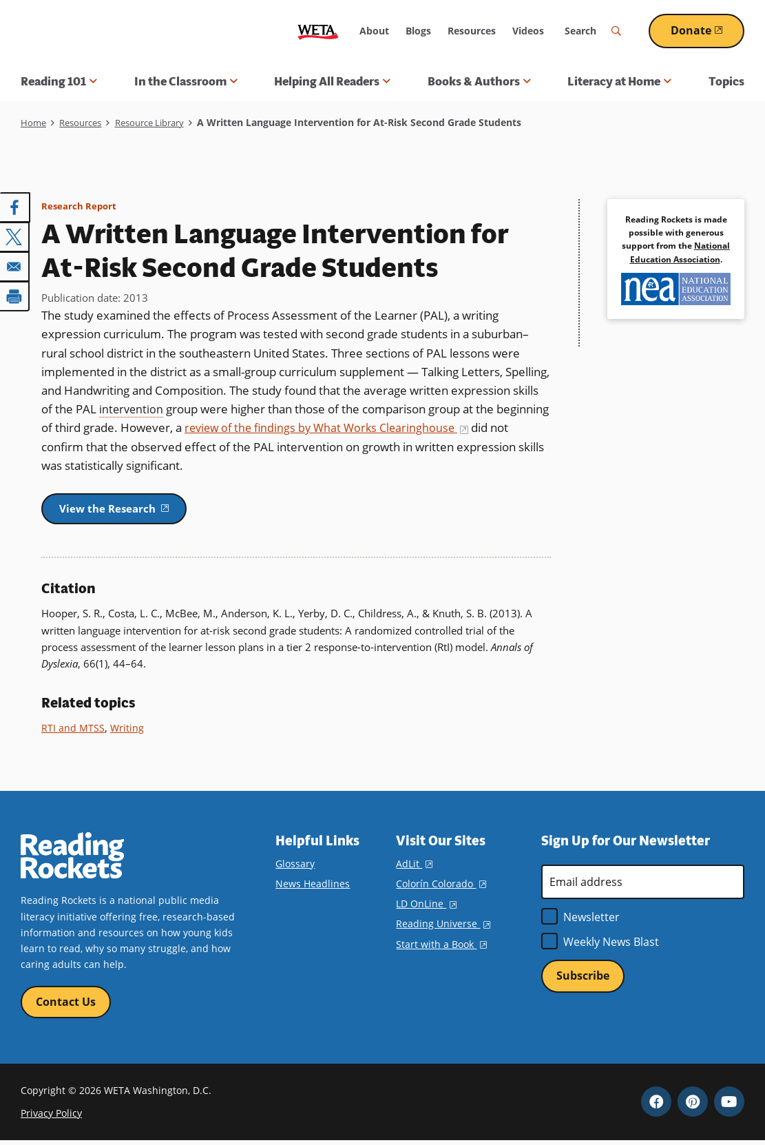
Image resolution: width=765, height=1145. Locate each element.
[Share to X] (15, 236)
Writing (128, 730)
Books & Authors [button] (479, 81)
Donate (707, 30)
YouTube (729, 1106)
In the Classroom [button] (186, 81)
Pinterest (693, 1106)
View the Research (131, 509)
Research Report (80, 205)
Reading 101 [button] (59, 81)
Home (34, 122)
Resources (472, 30)
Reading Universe (443, 926)
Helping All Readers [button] (332, 81)
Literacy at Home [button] (619, 81)
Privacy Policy (51, 1117)
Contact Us (66, 1005)
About (374, 30)
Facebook (656, 1106)
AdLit (414, 866)
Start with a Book (441, 946)
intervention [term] (132, 409)
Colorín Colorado (440, 886)
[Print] (15, 294)
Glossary (295, 866)
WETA (318, 30)
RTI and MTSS (73, 730)
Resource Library (161, 122)
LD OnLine (426, 906)
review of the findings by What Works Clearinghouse (332, 427)
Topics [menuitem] (726, 81)
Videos (528, 30)
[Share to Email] (15, 265)
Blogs (418, 30)
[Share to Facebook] (15, 207)
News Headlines (312, 886)
